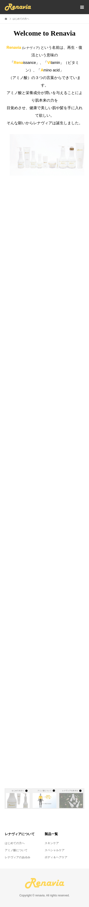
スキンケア (52, 843)
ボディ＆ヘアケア (56, 857)
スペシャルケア (55, 850)
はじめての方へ (15, 843)
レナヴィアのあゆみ (17, 857)
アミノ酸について (16, 850)
